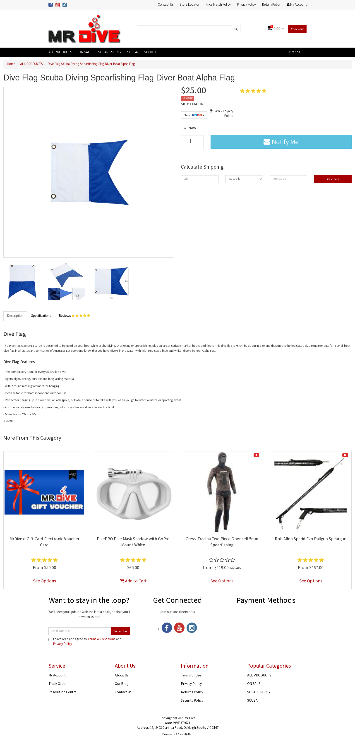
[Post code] (288, 179)
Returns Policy (192, 692)
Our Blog (122, 684)
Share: (194, 115)
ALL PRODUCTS (60, 52)
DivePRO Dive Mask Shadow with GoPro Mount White (133, 542)
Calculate (332, 179)
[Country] (244, 179)
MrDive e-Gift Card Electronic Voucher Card (44, 542)
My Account (57, 675)
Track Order (57, 684)
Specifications (41, 316)
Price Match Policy (218, 4)
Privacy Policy (246, 4)
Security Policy (192, 700)
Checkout (297, 29)
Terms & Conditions (101, 639)
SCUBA (132, 52)
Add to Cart (133, 581)
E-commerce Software (173, 735)
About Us (122, 675)
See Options (44, 581)
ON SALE (85, 52)
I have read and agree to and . (84, 642)
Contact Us (165, 4)
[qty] (199, 179)
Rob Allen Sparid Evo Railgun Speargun (310, 539)
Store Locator (189, 4)
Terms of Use (191, 675)
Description (15, 316)
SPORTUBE (153, 52)
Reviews (74, 316)
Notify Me (281, 143)
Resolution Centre (62, 692)
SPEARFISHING (109, 52)
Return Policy (271, 4)
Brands (294, 52)
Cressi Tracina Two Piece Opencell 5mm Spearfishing (222, 542)
